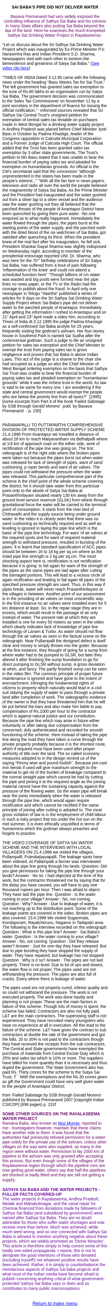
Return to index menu (55, 1303)
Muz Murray (68, 1123)
